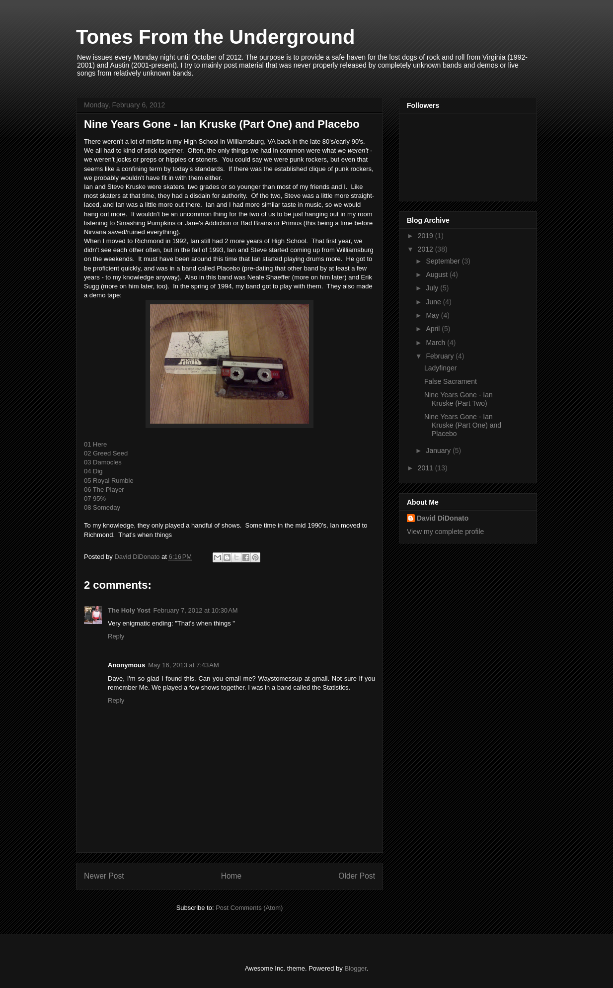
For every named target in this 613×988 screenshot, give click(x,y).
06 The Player (104, 489)
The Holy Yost (129, 610)
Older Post (356, 876)
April (434, 329)
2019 (426, 236)
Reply (116, 636)
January (439, 450)
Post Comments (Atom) (249, 907)
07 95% (95, 498)
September (443, 261)
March (436, 343)
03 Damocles (103, 462)
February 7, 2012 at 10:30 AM (195, 610)
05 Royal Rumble (109, 480)
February (441, 356)
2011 (426, 468)
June (434, 302)
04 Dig (93, 471)
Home (231, 876)
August (437, 274)
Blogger (355, 968)
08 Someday (102, 507)
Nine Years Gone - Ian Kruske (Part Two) (458, 399)
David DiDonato (442, 518)
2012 (426, 249)
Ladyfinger (440, 368)
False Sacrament (450, 381)
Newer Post (104, 876)
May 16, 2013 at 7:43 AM (183, 665)
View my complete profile (445, 532)
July (433, 288)
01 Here (95, 444)
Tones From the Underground (215, 37)
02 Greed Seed (106, 453)
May (433, 315)
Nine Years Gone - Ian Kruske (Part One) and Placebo (462, 425)
